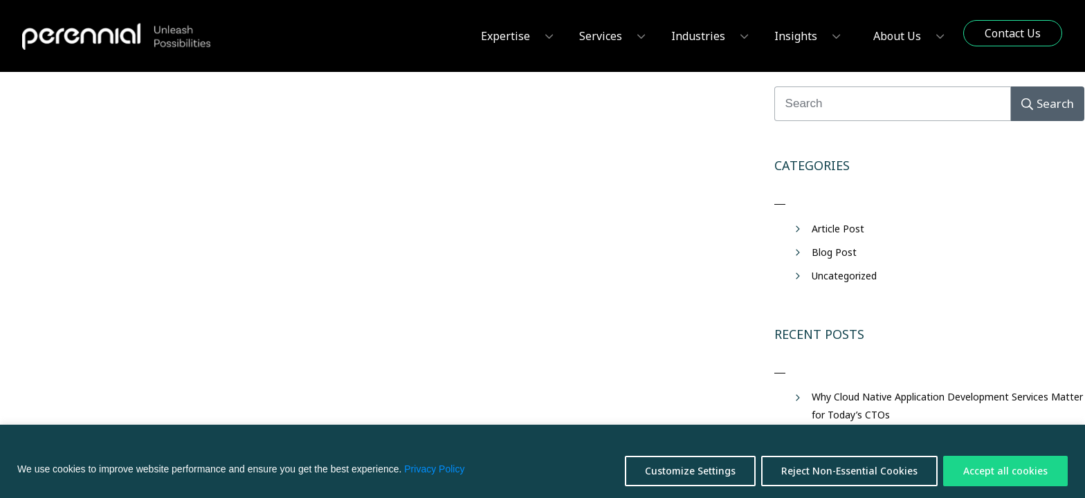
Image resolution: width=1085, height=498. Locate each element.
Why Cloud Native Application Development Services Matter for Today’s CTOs (947, 405)
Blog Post (834, 252)
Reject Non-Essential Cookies (849, 470)
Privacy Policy (434, 468)
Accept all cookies (1005, 470)
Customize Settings (690, 470)
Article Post (838, 228)
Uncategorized (844, 275)
